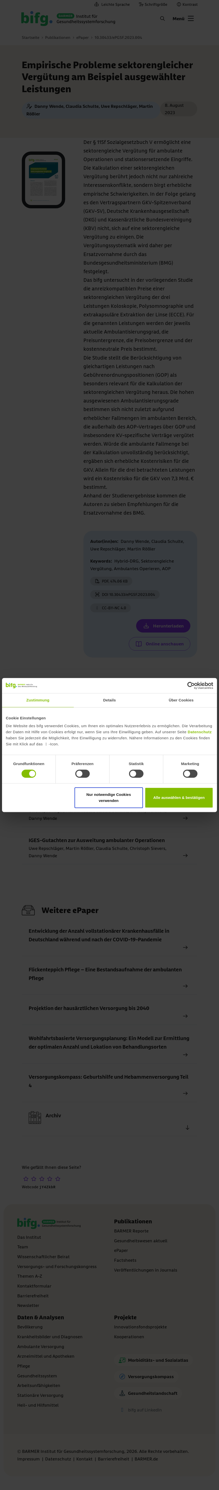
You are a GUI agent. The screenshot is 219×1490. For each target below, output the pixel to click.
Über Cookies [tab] (181, 700)
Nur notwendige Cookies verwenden (108, 797)
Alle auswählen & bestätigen (179, 797)
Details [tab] (109, 700)
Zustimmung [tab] (37, 700)
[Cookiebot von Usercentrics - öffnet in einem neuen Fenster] (191, 685)
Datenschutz (200, 732)
